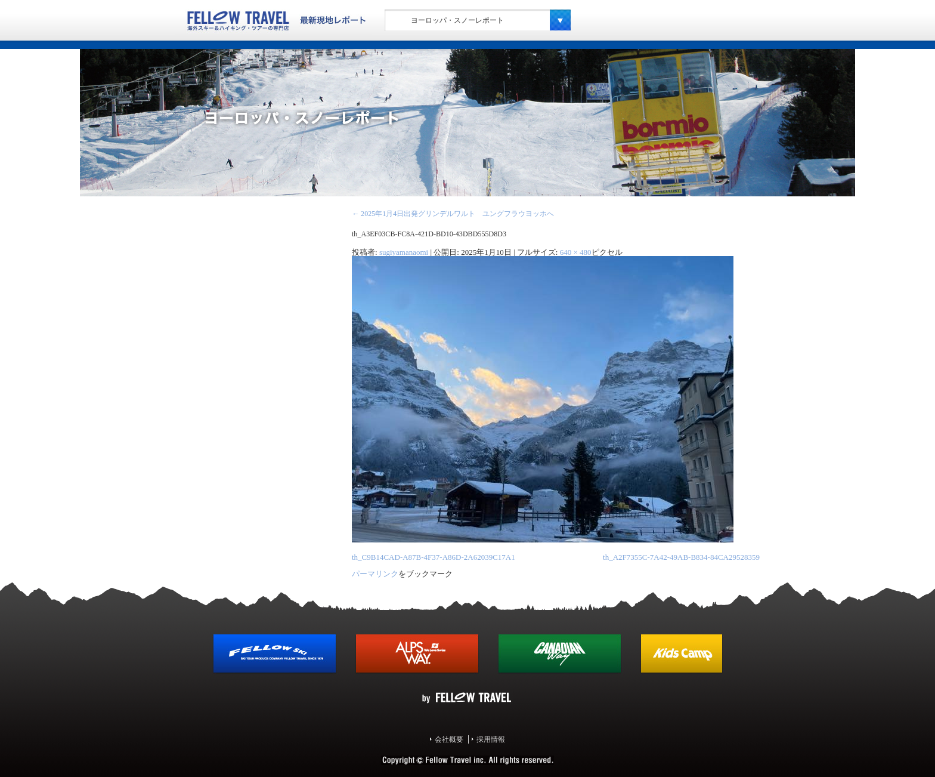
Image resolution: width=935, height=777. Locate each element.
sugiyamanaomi (403, 252)
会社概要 (449, 739)
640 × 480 (576, 252)
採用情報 (490, 739)
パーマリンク (375, 573)
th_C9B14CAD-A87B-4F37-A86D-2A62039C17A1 (433, 557)
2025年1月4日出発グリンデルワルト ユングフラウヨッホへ (453, 213)
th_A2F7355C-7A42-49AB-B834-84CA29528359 (681, 557)
